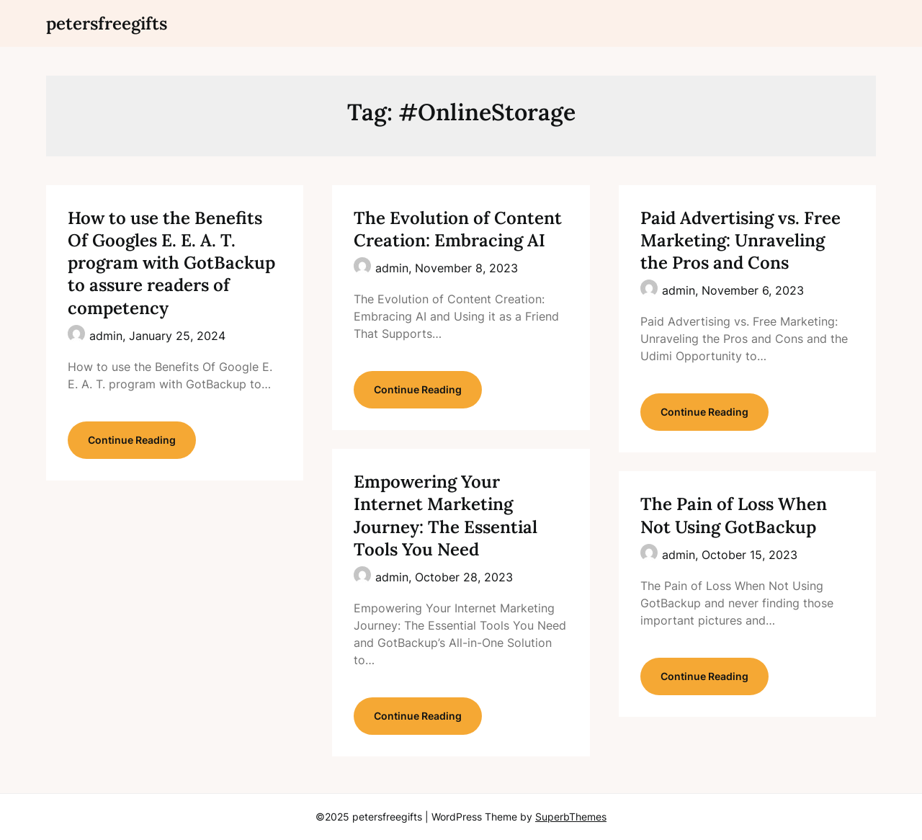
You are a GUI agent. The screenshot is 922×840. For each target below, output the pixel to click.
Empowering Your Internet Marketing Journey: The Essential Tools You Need (445, 515)
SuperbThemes (571, 816)
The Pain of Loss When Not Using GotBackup (733, 515)
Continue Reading (132, 440)
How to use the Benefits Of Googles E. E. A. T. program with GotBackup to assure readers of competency (171, 263)
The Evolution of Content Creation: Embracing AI (458, 229)
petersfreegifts (106, 23)
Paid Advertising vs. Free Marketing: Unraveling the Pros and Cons (740, 240)
